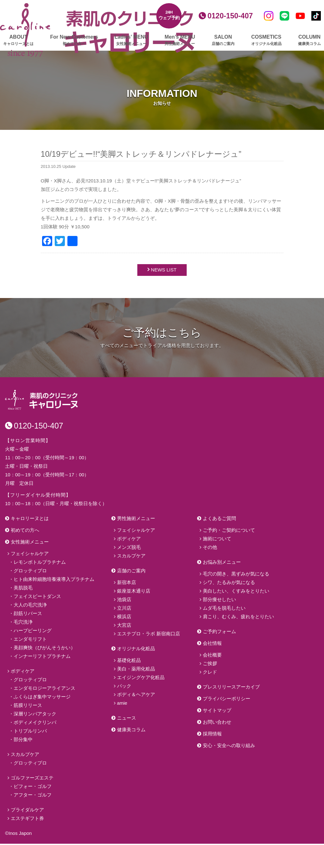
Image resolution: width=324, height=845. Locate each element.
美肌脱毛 (23, 589)
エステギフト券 (27, 819)
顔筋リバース (28, 614)
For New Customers (74, 40)
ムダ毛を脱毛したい (224, 609)
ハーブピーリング (33, 631)
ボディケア (22, 672)
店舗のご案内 (131, 572)
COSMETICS (266, 40)
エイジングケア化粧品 (141, 678)
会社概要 (212, 656)
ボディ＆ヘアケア (136, 695)
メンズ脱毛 (129, 548)
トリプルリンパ (30, 732)
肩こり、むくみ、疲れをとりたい (238, 617)
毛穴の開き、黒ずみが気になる (236, 575)
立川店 (124, 609)
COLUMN (309, 40)
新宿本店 (126, 583)
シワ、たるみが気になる (229, 583)
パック (124, 687)
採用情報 (212, 735)
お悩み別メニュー (222, 563)
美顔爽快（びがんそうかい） (44, 648)
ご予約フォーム (219, 632)
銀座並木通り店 (133, 592)
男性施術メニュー (136, 519)
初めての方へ (25, 531)
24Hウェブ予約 (169, 15)
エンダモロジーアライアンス (44, 689)
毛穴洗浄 (23, 623)
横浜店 (124, 617)
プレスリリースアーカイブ (231, 688)
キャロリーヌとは (30, 519)
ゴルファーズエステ (32, 779)
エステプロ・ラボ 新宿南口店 (148, 635)
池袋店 (124, 600)
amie (122, 704)
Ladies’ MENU (131, 40)
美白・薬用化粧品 (136, 670)
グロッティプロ (30, 572)
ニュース (126, 719)
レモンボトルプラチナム (40, 563)
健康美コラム (131, 731)
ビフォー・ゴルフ (33, 787)
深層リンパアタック (35, 715)
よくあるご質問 (219, 519)
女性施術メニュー (30, 543)
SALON (223, 40)
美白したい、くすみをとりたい (236, 592)
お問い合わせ (217, 723)
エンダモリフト (30, 640)
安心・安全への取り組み (229, 746)
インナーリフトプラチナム (42, 657)
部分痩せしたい (219, 600)
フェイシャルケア (30, 554)
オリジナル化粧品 (136, 649)
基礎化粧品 (129, 661)
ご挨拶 (210, 664)
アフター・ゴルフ (33, 796)
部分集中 (23, 740)
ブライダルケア (27, 811)
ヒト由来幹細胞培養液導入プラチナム (54, 580)
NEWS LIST (164, 270)
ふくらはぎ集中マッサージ (42, 698)
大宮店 (124, 626)
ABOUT (18, 40)
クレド (210, 673)
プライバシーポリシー (226, 699)
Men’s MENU (180, 40)
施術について (217, 540)
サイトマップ (217, 711)
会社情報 (212, 644)
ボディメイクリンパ (35, 723)
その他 (210, 548)
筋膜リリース (28, 706)
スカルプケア (25, 755)
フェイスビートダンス (37, 597)
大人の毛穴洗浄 (30, 606)
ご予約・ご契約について (229, 531)
